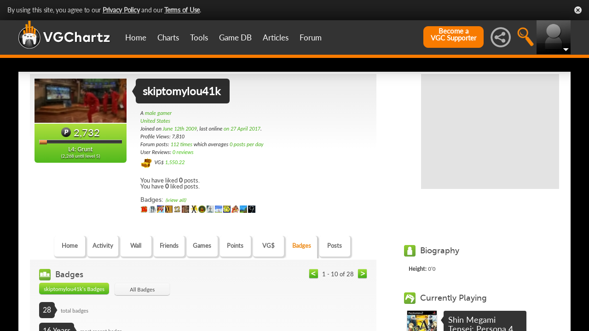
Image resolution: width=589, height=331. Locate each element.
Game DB (235, 37)
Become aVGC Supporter (453, 34)
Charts (168, 37)
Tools (199, 37)
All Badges (142, 289)
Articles (276, 37)
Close (578, 10)
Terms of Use (182, 10)
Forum (311, 37)
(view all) (175, 200)
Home (135, 37)
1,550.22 (175, 162)
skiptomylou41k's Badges (74, 288)
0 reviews (183, 152)
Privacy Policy (121, 10)
